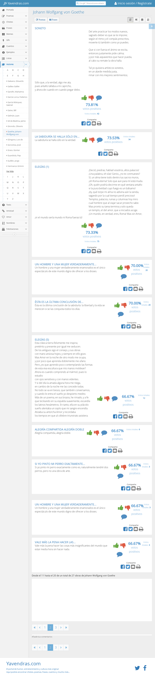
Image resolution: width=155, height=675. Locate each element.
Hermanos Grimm (15, 166)
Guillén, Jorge (12, 160)
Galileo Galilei (12, 86)
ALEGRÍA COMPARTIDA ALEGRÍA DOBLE (59, 429)
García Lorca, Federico (16, 97)
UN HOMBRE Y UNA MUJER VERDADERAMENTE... (65, 264)
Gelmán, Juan (12, 115)
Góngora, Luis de (14, 139)
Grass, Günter (13, 150)
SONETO (40, 28)
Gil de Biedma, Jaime (16, 121)
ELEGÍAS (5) (42, 339)
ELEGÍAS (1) (42, 166)
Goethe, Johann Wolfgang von (13, 133)
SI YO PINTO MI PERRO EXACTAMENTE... (60, 464)
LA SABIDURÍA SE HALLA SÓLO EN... (57, 136)
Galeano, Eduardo (15, 81)
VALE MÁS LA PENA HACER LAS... (55, 542)
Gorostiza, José (13, 144)
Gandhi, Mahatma (15, 91)
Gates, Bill (11, 110)
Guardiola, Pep (13, 155)
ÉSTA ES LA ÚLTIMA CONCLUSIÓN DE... (59, 302)
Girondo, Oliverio (14, 126)
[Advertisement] (60, 52)
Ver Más (10, 171)
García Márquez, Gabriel (14, 103)
